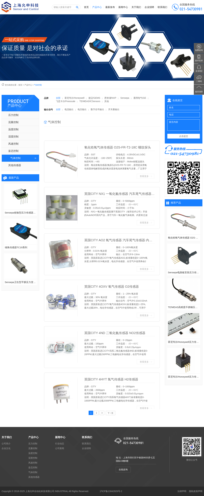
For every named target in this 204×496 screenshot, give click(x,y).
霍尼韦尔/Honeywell (74, 99)
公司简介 (6, 443)
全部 (58, 99)
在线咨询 (123, 469)
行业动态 (59, 443)
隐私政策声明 (195, 491)
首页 (86, 7)
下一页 (110, 413)
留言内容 (183, 125)
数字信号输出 (97, 111)
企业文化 (6, 448)
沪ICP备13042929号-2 (111, 491)
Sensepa (124, 99)
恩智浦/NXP (110, 99)
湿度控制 (13, 136)
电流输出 (69, 111)
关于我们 (136, 7)
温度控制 (13, 129)
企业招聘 (149, 7)
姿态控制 (13, 151)
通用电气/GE (139, 99)
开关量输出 (113, 111)
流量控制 (13, 122)
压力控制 (13, 115)
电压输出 (82, 111)
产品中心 (97, 7)
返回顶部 (199, 92)
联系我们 (162, 7)
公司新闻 (59, 448)
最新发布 (110, 7)
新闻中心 (123, 7)
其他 (106, 102)
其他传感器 (14, 165)
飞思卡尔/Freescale (65, 102)
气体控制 (15, 158)
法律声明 (181, 491)
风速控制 (13, 143)
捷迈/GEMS (94, 99)
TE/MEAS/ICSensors (89, 102)
